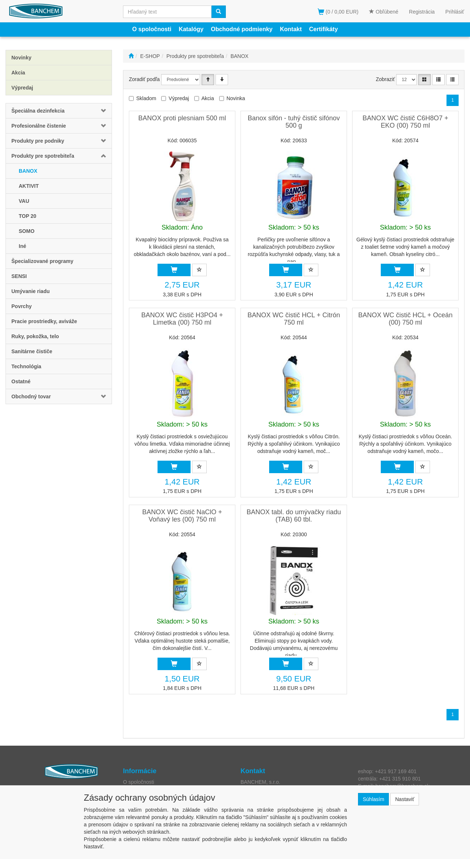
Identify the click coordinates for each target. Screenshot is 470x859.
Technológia (26, 366)
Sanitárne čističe (31, 351)
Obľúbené (383, 12)
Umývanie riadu (30, 291)
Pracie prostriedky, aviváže (44, 321)
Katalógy (191, 29)
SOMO (27, 231)
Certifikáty (323, 29)
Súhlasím (373, 799)
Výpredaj (179, 98)
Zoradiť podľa (144, 79)
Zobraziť (385, 79)
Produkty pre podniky (37, 141)
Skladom (146, 98)
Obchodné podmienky (241, 29)
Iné (22, 246)
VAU (24, 201)
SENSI (19, 276)
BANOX (28, 171)
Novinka (236, 98)
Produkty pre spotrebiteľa (42, 156)
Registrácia (422, 12)
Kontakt (291, 29)
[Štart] (131, 56)
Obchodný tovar (31, 396)
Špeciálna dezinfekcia (38, 111)
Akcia (208, 98)
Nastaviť (404, 799)
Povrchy (21, 306)
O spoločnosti (151, 29)
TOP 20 (27, 216)
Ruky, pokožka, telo (35, 336)
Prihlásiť (454, 12)
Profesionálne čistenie (38, 126)
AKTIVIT (29, 186)
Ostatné (20, 381)
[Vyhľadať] (218, 12)
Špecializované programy (42, 261)
